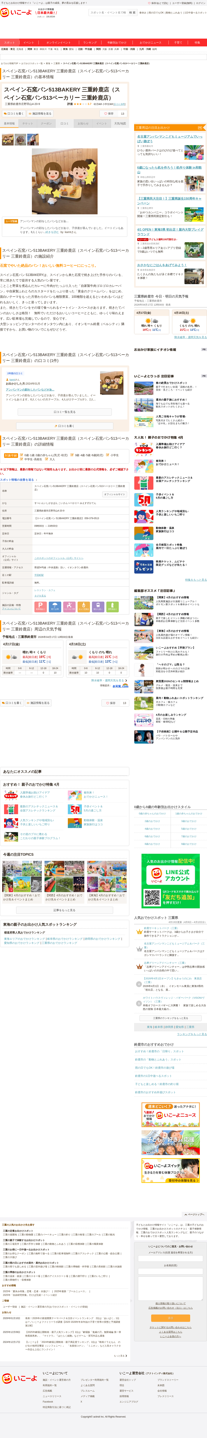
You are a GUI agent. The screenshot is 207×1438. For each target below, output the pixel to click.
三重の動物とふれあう (54, 1244)
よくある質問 (88, 1385)
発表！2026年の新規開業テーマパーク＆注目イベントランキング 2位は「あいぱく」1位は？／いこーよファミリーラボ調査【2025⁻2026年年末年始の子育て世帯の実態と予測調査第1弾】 (72, 1322)
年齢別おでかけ (117, 42)
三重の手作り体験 (31, 1244)
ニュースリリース (52, 1396)
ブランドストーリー (167, 1380)
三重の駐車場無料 (61, 1253)
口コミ (65, 123)
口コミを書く (14, 113)
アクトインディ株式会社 (159, 1373)
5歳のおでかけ (189, 828)
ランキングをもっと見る (192, 1034)
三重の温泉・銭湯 (12, 1276)
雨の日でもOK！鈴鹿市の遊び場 (154, 1067)
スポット (9, 42)
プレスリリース (165, 1396)
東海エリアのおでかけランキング (24, 938)
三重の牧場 (79, 1234)
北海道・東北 (8, 49)
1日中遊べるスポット (196, 12)
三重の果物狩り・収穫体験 (17, 1279)
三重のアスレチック (83, 1253)
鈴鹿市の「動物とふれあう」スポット (158, 1059)
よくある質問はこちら (170, 1332)
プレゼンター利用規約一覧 (95, 1380)
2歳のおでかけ (152, 821)
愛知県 (180, 1026)
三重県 (190, 1026)
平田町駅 (39, 575)
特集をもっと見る (196, 579)
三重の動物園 (26, 1234)
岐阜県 (159, 1026)
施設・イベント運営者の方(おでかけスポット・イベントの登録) (54, 1306)
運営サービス (127, 1390)
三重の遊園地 (10, 1234)
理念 (122, 1385)
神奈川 (43, 49)
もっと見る (119, 1356)
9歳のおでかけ (189, 844)
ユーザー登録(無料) (182, 3)
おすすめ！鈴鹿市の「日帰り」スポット (159, 1051)
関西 (98, 49)
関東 (30, 49)
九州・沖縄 (145, 49)
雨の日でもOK (156, 12)
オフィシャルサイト (114, 494)
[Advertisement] (64, 342)
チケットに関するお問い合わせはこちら (171, 1327)
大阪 (104, 49)
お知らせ (83, 123)
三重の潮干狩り (79, 1276)
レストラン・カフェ (44, 590)
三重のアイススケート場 (55, 1276)
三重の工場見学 (11, 1244)
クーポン (46, 123)
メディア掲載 (88, 1396)
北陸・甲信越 (85, 49)
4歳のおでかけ (152, 828)
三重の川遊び (10, 1257)
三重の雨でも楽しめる (14, 1266)
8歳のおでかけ (152, 844)
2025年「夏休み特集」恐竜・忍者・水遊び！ (26, 1291)
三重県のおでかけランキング (59, 942)
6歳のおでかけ (152, 836)
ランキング (90, 42)
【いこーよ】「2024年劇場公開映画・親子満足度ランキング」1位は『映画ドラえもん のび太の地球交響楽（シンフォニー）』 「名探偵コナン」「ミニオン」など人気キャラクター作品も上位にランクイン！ (73, 1346)
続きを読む (52, 232)
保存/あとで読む (158, 3)
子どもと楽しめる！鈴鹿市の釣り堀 (157, 1084)
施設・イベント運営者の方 (57, 1380)
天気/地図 (120, 123)
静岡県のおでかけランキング (102, 938)
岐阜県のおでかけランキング (65, 938)
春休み (142, 12)
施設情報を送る (40, 113)
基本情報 (9, 123)
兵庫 (116, 49)
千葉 (50, 49)
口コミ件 (119, 104)
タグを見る (40, 595)
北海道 (19, 49)
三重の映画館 (57, 1266)
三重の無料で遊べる (39, 1253)
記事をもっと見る (64, 910)
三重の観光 (109, 1234)
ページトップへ (194, 1214)
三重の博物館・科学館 (77, 1266)
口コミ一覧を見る (65, 411)
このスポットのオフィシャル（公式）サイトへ (58, 558)
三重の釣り (65, 1234)
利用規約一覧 (50, 1385)
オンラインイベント (58, 42)
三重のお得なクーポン (14, 1253)
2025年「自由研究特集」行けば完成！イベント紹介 (30, 1295)
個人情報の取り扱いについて (170, 1303)
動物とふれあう (174, 12)
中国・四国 (129, 49)
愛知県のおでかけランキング (21, 942)
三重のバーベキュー (46, 1234)
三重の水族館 (115, 1266)
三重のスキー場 (32, 1276)
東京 (36, 49)
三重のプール (94, 1234)
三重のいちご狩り (98, 1276)
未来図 (160, 1385)
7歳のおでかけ (189, 836)
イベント (28, 42)
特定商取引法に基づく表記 (57, 1407)
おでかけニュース (151, 42)
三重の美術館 (99, 1266)
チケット (27, 123)
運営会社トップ (128, 1380)
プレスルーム (88, 1390)
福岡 (154, 49)
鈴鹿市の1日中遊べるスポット (153, 1075)
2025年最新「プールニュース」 (70, 1291)
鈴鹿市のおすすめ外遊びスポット (155, 1092)
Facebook (48, 1401)
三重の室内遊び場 (38, 1266)
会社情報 (162, 1390)
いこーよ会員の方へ (170, 1336)
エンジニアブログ (129, 1401)
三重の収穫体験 (76, 1244)
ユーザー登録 (10, 1306)
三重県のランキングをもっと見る (170, 1018)
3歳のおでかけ (189, 821)
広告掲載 (47, 1390)
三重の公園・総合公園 (108, 1253)
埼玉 (56, 49)
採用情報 (124, 1396)
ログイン (200, 3)
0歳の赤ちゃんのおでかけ (152, 813)
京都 (110, 49)
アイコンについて (11, 608)
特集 (197, 42)
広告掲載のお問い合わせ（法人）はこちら (170, 1308)
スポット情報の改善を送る (17, 479)
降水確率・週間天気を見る (107, 680)
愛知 (71, 49)
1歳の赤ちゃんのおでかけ (188, 813)
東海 (65, 49)
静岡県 (169, 1026)
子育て (178, 42)
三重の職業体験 (95, 1244)
